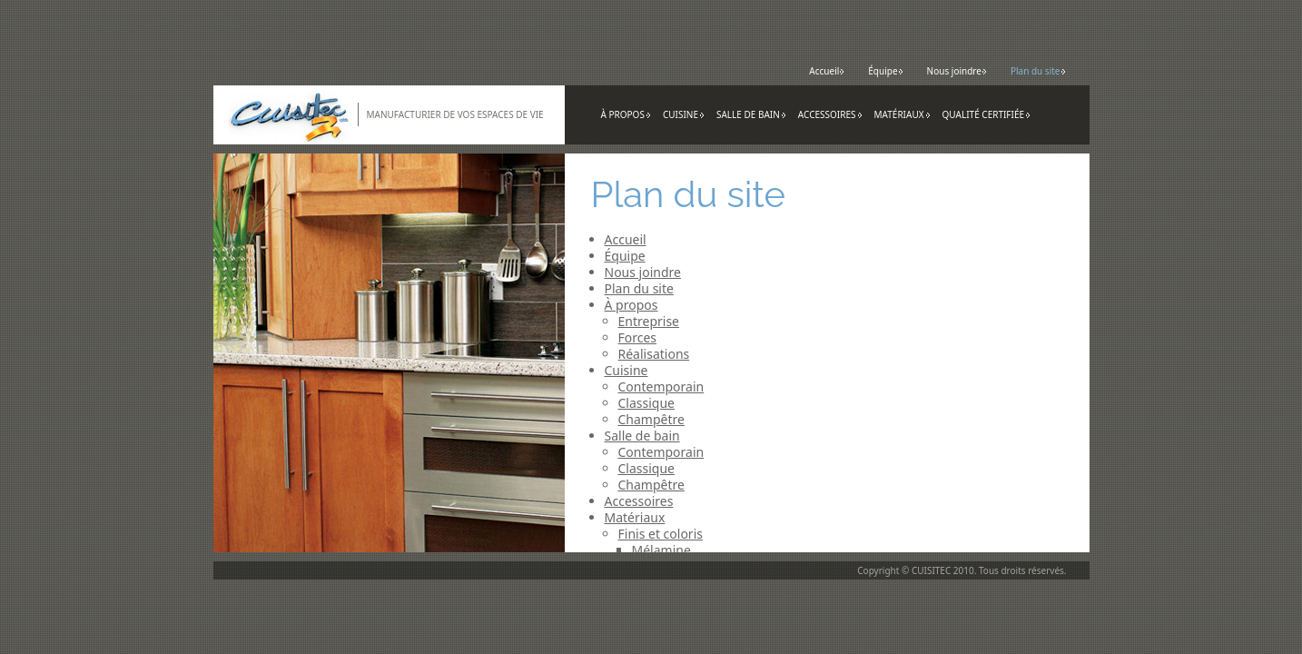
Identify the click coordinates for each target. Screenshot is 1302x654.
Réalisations (654, 353)
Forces (637, 337)
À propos (626, 114)
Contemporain (661, 386)
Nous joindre (957, 70)
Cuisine (684, 114)
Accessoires (830, 114)
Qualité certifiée (986, 114)
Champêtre (651, 419)
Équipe (885, 70)
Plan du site (1038, 70)
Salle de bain (751, 114)
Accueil (826, 70)
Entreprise (649, 321)
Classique (647, 402)
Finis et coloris (660, 533)
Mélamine (661, 550)
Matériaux (902, 114)
